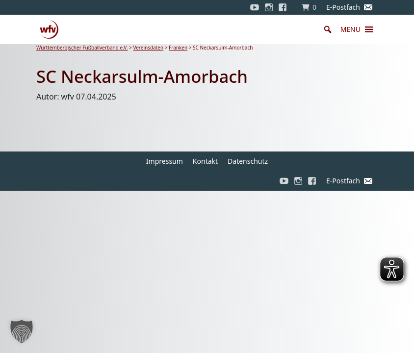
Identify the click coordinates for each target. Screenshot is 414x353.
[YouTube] (254, 7)
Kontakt (205, 161)
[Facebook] (285, 7)
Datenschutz (248, 161)
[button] (350, 29)
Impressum (164, 161)
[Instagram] (268, 7)
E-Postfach (343, 7)
